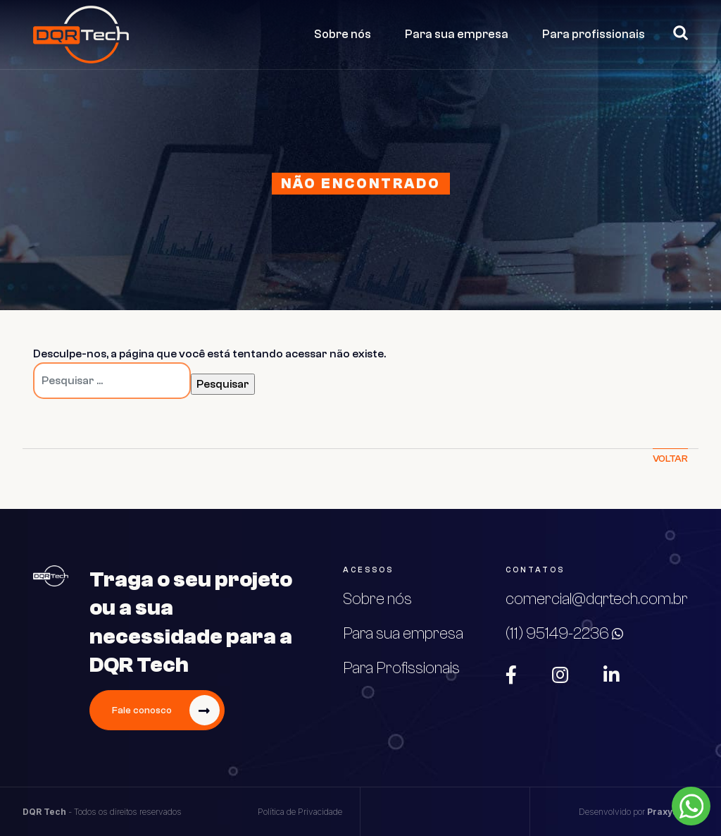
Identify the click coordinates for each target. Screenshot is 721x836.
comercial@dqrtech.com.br (597, 599)
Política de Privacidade (300, 811)
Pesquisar (675, 33)
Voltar (670, 459)
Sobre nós (342, 34)
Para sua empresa (456, 34)
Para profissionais (593, 34)
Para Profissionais (401, 668)
